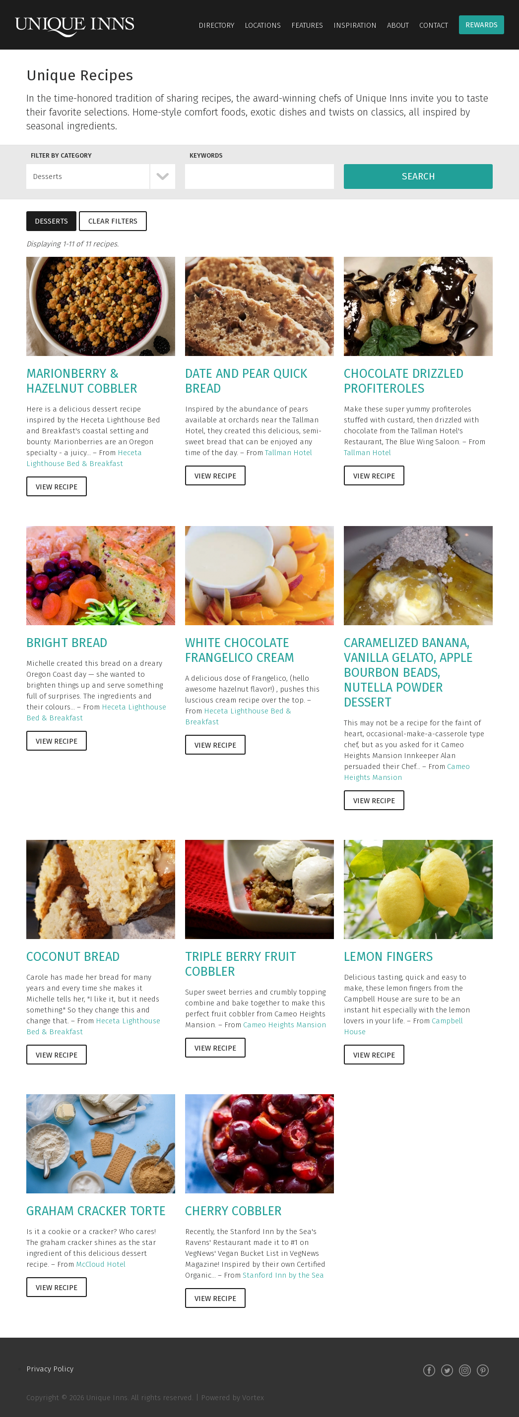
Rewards (481, 24)
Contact (433, 25)
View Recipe (56, 486)
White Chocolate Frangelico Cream (239, 650)
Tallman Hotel (288, 452)
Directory (216, 25)
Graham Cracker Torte (96, 1211)
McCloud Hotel (101, 1264)
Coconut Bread (73, 956)
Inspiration (355, 25)
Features (307, 25)
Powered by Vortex (232, 1397)
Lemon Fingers (388, 956)
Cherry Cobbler (233, 1211)
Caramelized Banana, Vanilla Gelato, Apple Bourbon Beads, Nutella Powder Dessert (408, 673)
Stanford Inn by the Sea (283, 1275)
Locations (263, 25)
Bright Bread (66, 643)
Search (418, 176)
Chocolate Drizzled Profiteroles (403, 381)
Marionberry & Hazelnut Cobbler (81, 381)
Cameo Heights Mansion (284, 1024)
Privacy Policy (49, 1368)
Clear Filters (112, 221)
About (398, 25)
